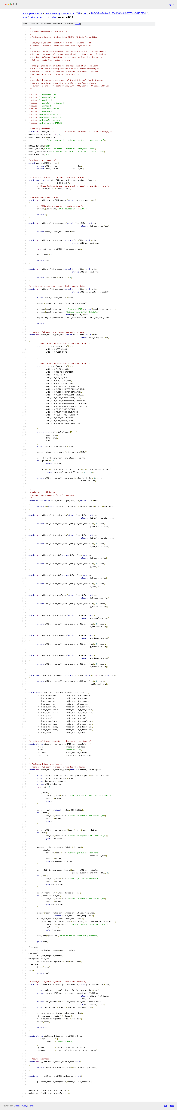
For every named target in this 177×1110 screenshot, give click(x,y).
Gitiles (16, 1105)
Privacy (24, 1105)
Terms (31, 1105)
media (43, 17)
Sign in (171, 4)
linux (85, 13)
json (172, 1105)
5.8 (79, 13)
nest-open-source (32, 13)
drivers (34, 17)
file (77, 23)
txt (165, 1105)
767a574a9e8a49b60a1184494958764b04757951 (118, 13)
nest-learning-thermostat (60, 13)
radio (53, 17)
